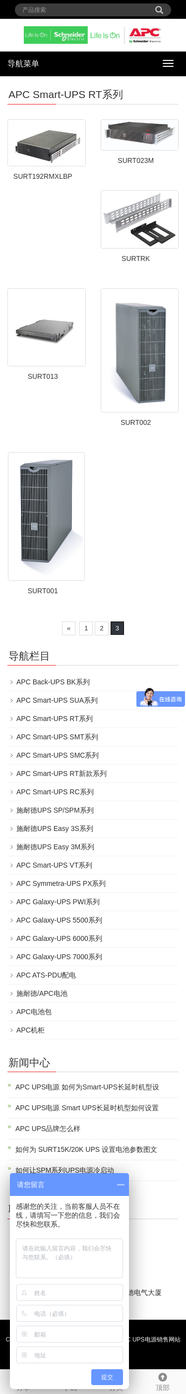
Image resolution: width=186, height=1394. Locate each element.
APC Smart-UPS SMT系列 (57, 737)
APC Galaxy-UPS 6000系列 (59, 938)
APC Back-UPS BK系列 (53, 682)
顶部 (162, 1381)
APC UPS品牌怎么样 (47, 1129)
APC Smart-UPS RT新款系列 (61, 773)
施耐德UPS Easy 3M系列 (55, 847)
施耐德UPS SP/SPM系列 (55, 810)
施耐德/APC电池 (41, 993)
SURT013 (43, 376)
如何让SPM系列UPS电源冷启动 (64, 1170)
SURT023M (136, 160)
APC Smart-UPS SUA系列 (57, 700)
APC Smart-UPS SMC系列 (57, 755)
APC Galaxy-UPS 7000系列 (59, 957)
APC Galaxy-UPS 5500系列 (59, 920)
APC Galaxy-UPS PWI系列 (58, 902)
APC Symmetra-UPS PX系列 (61, 883)
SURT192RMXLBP (42, 176)
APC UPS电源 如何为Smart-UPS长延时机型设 (87, 1087)
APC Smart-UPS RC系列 (55, 792)
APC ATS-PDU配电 (46, 975)
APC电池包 (34, 1012)
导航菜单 (23, 63)
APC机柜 (30, 1030)
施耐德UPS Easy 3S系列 (54, 828)
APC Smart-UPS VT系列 (54, 865)
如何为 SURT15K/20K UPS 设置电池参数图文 (86, 1149)
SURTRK (136, 258)
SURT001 (43, 591)
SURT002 (136, 422)
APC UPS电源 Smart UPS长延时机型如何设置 (87, 1108)
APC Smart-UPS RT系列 (54, 719)
